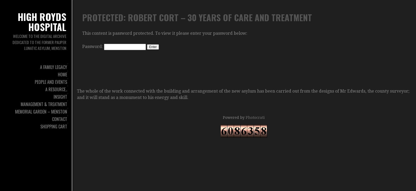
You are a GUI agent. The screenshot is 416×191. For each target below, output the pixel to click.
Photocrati (255, 117)
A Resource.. (56, 89)
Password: (114, 46)
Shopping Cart (53, 126)
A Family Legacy (53, 67)
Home (62, 74)
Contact (59, 119)
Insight (60, 97)
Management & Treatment (44, 104)
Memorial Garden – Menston (41, 112)
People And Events (51, 82)
